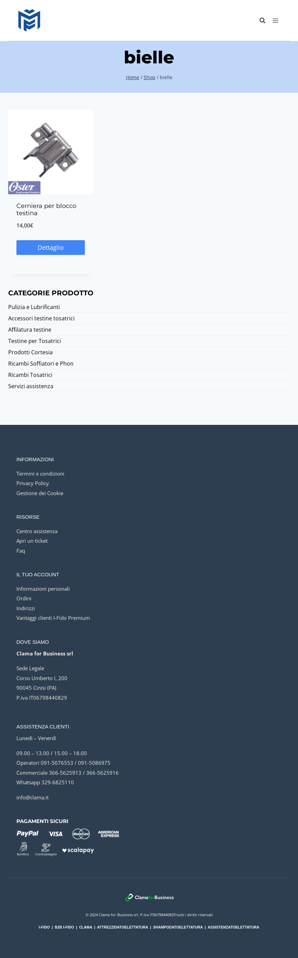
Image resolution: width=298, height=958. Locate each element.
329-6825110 (57, 782)
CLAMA (85, 927)
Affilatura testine (29, 329)
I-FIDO (44, 927)
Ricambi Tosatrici (30, 375)
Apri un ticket (32, 540)
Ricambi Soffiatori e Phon (41, 363)
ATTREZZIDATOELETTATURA (122, 927)
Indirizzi (25, 608)
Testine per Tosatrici (34, 341)
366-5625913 (65, 772)
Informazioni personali (43, 588)
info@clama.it (32, 797)
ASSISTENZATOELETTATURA (233, 927)
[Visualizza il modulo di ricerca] (258, 20)
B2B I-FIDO (64, 927)
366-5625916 (102, 772)
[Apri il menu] (275, 20)
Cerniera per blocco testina (46, 209)
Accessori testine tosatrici (41, 318)
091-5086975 (94, 762)
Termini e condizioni (40, 473)
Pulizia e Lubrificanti (34, 307)
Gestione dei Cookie (39, 493)
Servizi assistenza (30, 386)
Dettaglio (51, 247)
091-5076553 (57, 762)
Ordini (23, 598)
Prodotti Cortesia (30, 352)
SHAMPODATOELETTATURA (178, 927)
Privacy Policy (32, 483)
